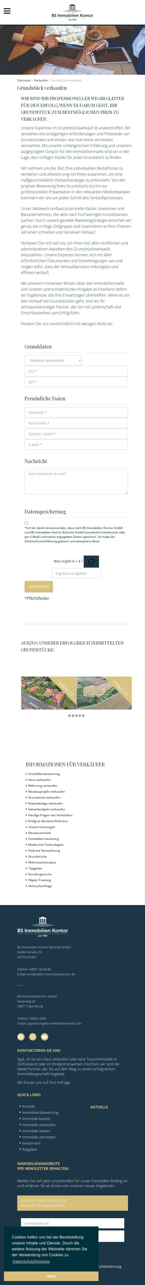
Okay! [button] (51, 1276)
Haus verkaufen (39, 780)
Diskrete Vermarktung (44, 850)
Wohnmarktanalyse (42, 862)
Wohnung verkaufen (43, 786)
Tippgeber (35, 868)
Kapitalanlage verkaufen (45, 803)
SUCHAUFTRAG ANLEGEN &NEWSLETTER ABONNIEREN (43, 1203)
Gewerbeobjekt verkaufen (46, 809)
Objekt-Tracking (39, 880)
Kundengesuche (40, 874)
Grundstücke (37, 856)
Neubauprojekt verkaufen (46, 791)
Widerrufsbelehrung (104, 1266)
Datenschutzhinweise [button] (31, 1261)
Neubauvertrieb (39, 833)
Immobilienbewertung (44, 774)
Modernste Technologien (46, 845)
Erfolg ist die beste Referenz (48, 821)
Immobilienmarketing (43, 839)
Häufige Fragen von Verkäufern (50, 815)
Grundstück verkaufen (44, 797)
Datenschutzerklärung (41, 541)
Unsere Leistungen (41, 827)
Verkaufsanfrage (40, 886)
